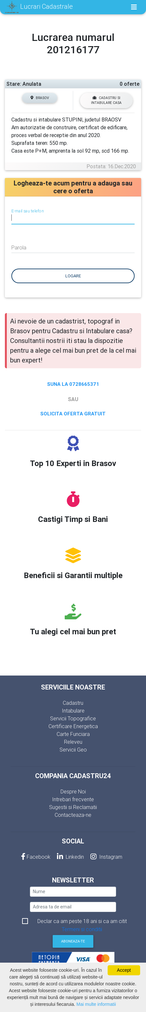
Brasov (40, 98)
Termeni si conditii (82, 929)
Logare (73, 276)
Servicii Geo (73, 749)
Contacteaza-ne (73, 815)
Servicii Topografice (73, 718)
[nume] (73, 892)
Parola (18, 247)
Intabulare (73, 710)
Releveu (73, 742)
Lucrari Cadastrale (39, 7)
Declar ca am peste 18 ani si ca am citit (82, 921)
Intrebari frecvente (73, 799)
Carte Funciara (73, 734)
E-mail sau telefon (27, 210)
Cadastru (73, 703)
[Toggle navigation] (134, 7)
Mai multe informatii (96, 1004)
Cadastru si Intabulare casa (106, 100)
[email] (73, 907)
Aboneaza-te (73, 941)
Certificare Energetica (73, 726)
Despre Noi (73, 791)
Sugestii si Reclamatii (73, 807)
